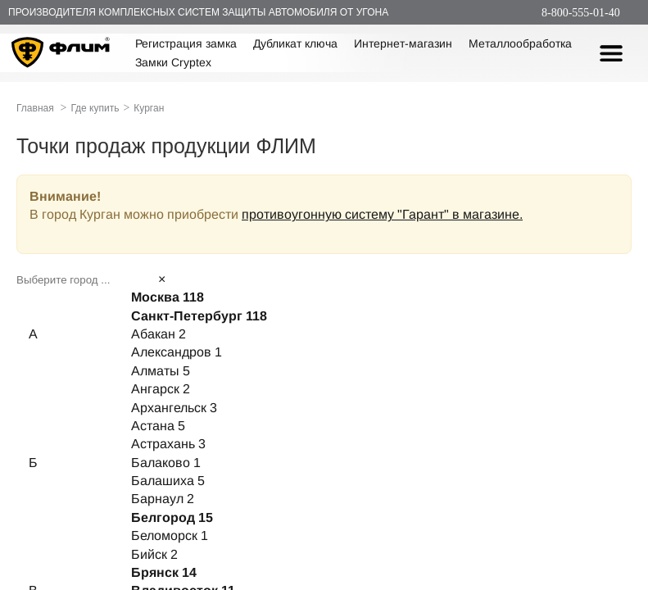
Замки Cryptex (173, 62)
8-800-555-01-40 (581, 13)
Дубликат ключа (295, 43)
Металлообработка (520, 43)
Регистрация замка (186, 43)
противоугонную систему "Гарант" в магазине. (382, 214)
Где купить (94, 108)
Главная (35, 108)
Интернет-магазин (403, 43)
